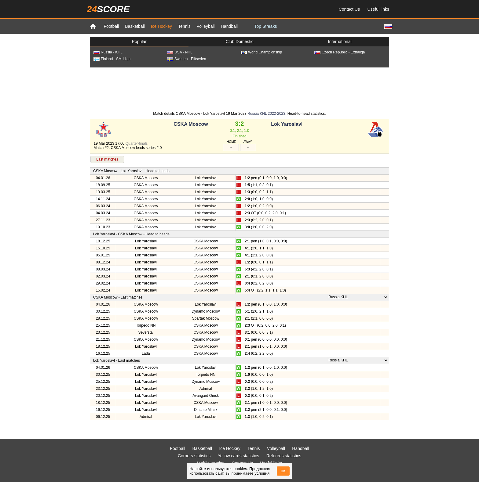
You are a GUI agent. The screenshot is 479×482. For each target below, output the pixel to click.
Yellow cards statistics (238, 455)
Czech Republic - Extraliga (339, 52)
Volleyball (206, 26)
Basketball (135, 26)
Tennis (184, 26)
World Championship (261, 52)
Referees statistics (283, 455)
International (340, 41)
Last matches (107, 159)
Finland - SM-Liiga (111, 59)
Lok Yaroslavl (286, 124)
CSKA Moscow (191, 124)
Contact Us (349, 9)
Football (111, 26)
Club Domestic (239, 41)
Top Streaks (265, 26)
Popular (139, 41)
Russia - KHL (107, 52)
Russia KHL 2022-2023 (266, 113)
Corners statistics (194, 455)
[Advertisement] (239, 89)
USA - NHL (179, 52)
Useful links (378, 9)
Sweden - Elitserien (186, 59)
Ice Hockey (161, 26)
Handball (229, 26)
